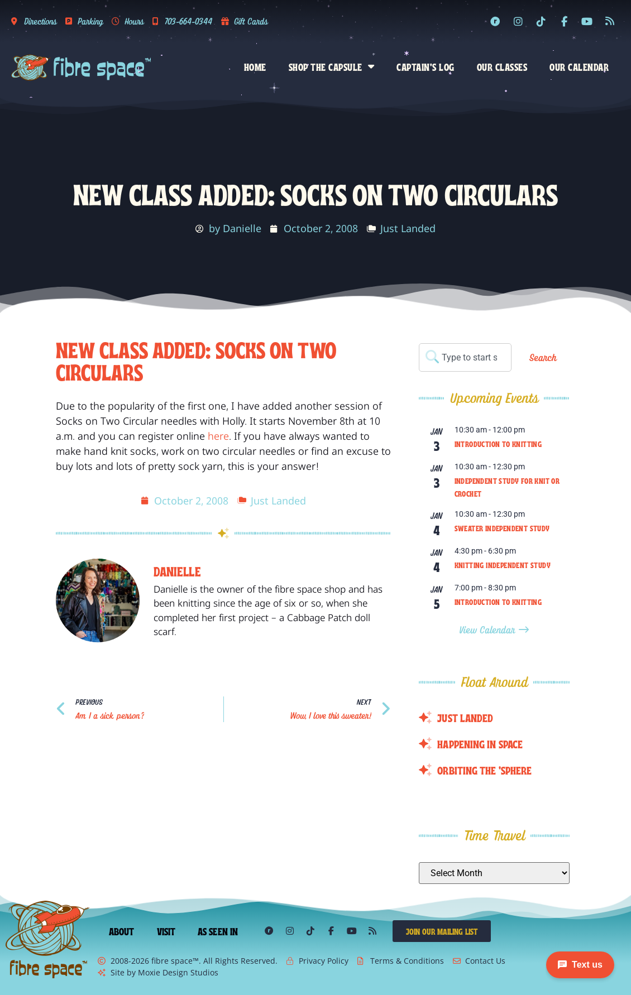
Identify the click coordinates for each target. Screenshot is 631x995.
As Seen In (218, 930)
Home (255, 66)
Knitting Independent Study (503, 564)
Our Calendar (579, 66)
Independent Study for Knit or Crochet (507, 487)
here (218, 436)
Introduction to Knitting (498, 443)
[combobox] (465, 357)
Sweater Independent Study (502, 528)
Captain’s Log (425, 66)
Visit (166, 930)
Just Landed (408, 228)
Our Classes (502, 66)
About (122, 930)
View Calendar (489, 629)
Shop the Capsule (332, 66)
